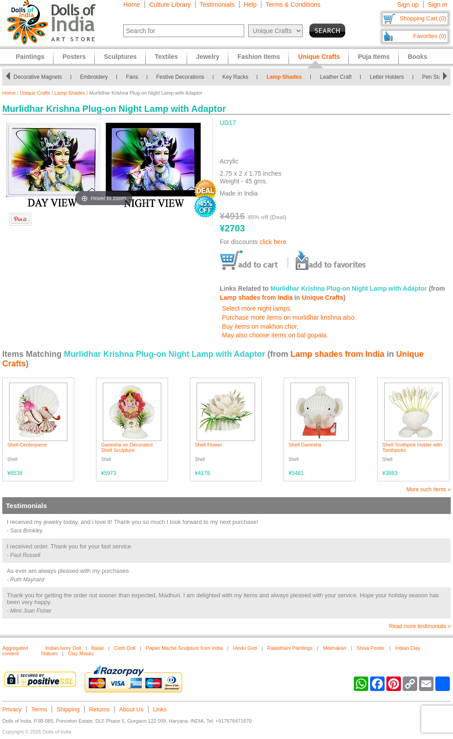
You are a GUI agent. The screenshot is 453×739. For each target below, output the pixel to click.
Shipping (68, 709)
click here (273, 241)
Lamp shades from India (256, 297)
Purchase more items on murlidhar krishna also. (289, 317)
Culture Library (170, 4)
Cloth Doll (125, 648)
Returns (99, 709)
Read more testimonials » (420, 626)
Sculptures (120, 56)
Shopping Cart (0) (423, 18)
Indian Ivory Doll (63, 648)
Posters (74, 56)
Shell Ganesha (305, 444)
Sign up (408, 4)
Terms (39, 709)
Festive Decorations (180, 77)
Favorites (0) (429, 36)
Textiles (166, 56)
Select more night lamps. (257, 308)
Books (417, 56)
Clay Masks (81, 653)
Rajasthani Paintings (290, 648)
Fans (132, 77)
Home (131, 4)
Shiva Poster (371, 648)
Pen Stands (436, 77)
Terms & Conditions (292, 4)
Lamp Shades (284, 77)
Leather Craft (336, 77)
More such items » (428, 489)
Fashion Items (258, 56)
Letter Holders (387, 77)
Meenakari (334, 648)
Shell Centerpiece (27, 444)
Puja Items (374, 56)
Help (250, 4)
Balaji (98, 648)
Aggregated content (15, 650)
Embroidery (94, 77)
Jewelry (207, 56)
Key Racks (235, 77)
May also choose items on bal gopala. (275, 335)
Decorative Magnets (38, 77)
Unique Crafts (35, 93)
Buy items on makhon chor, (260, 326)
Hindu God (245, 648)
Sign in (437, 4)
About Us (131, 709)
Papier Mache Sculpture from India (184, 648)
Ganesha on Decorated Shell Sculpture (127, 447)
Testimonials (217, 4)
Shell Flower (208, 444)
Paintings (30, 56)
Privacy (12, 709)
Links (160, 709)
